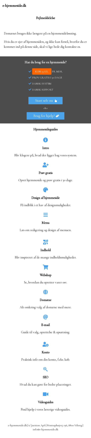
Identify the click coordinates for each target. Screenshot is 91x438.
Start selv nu (46, 100)
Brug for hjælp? (46, 116)
